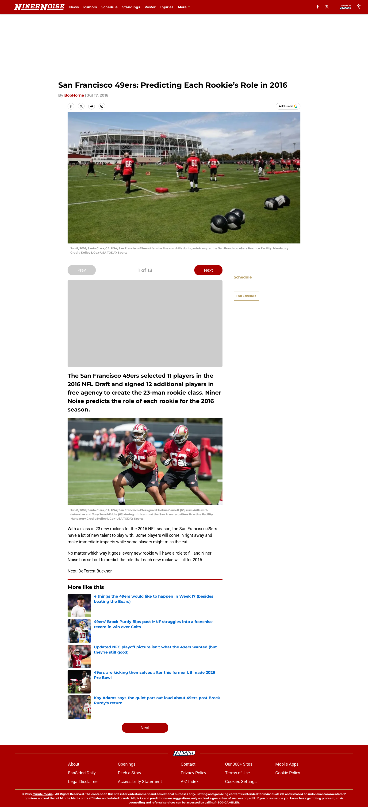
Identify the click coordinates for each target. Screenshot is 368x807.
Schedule (109, 7)
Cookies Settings (241, 781)
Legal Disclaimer (83, 781)
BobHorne (74, 95)
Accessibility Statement (140, 781)
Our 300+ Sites (238, 764)
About (73, 764)
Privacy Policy (193, 772)
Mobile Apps (287, 764)
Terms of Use (237, 772)
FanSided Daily (82, 772)
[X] (327, 6)
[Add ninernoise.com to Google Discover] (288, 106)
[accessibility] (358, 6)
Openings (126, 764)
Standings (131, 7)
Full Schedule (246, 287)
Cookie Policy (287, 772)
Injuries (166, 7)
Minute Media (43, 794)
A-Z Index (190, 781)
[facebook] (318, 6)
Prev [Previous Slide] (81, 270)
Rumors (90, 7)
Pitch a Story (129, 772)
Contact (188, 764)
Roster (150, 7)
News (74, 7)
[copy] (102, 106)
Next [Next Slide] (208, 270)
